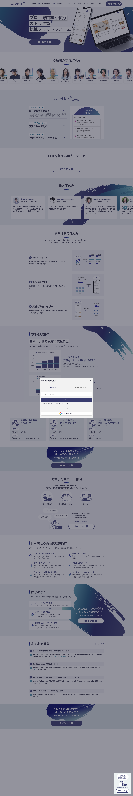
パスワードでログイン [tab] (79, 387)
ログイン (66, 400)
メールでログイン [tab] (54, 387)
